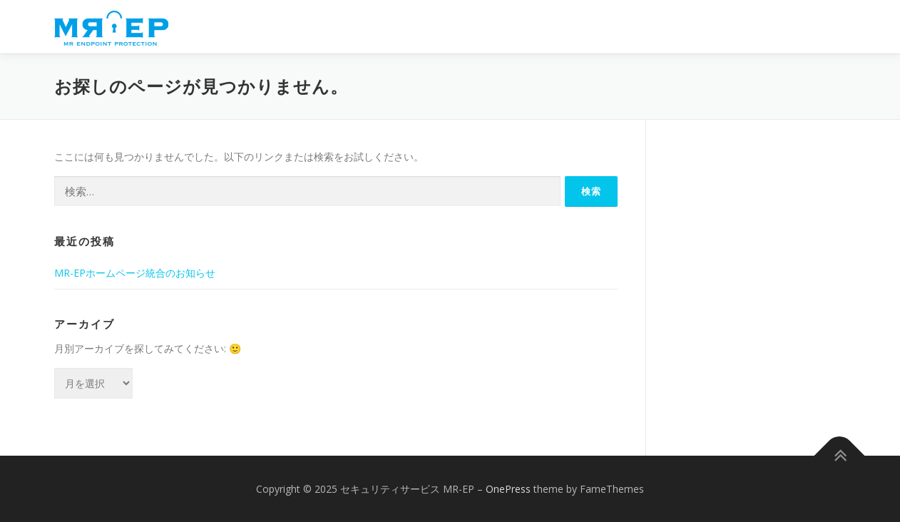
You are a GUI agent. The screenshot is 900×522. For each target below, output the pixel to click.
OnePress (508, 489)
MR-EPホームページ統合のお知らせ (134, 273)
